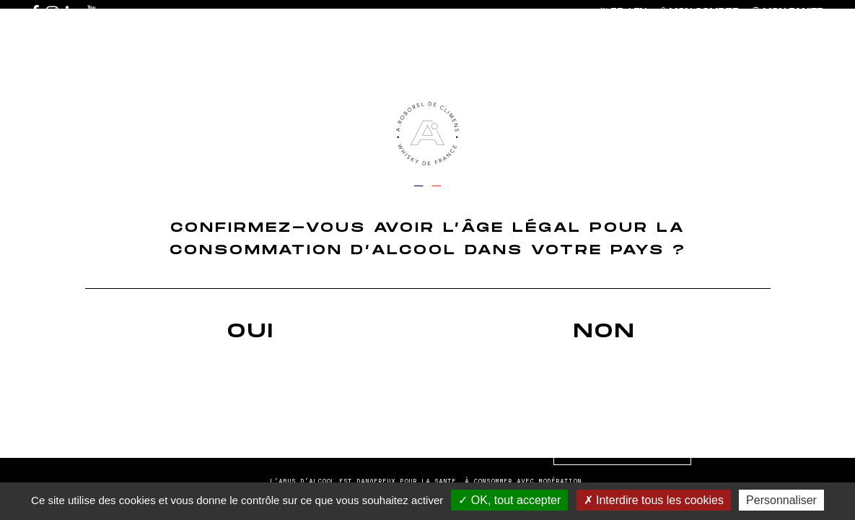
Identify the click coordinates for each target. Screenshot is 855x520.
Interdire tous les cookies (654, 500)
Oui (251, 331)
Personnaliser (781, 500)
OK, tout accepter (509, 500)
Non (605, 331)
